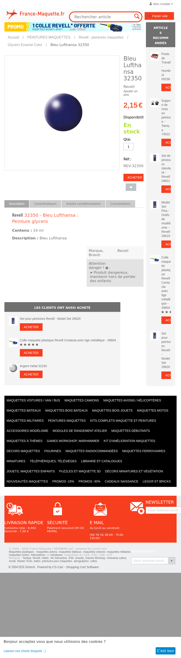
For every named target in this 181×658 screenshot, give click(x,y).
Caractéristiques (45, 203)
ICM (71, 558)
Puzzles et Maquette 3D (80, 471)
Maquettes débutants (130, 431)
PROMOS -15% (63, 481)
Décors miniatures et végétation (134, 471)
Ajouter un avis (130, 92)
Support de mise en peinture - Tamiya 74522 (166, 117)
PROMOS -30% (89, 481)
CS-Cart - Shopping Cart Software (75, 567)
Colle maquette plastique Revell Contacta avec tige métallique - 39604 (68, 340)
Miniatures (16, 461)
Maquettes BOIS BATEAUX (66, 410)
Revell (17, 215)
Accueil (13, 37)
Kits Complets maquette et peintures (123, 420)
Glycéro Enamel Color (25, 45)
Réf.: (127, 159)
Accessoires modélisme (27, 431)
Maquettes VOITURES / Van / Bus (33, 400)
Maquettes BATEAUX (24, 410)
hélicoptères (38, 554)
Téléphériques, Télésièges (53, 461)
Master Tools (24, 561)
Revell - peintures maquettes (101, 37)
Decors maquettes (23, 451)
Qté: (127, 139)
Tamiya (27, 558)
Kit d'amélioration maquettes (129, 441)
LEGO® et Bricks (157, 481)
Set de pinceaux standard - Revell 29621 (166, 168)
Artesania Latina (116, 558)
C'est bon (165, 651)
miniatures (56, 554)
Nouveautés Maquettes (27, 481)
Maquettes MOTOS (152, 410)
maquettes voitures (94, 551)
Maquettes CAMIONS (81, 400)
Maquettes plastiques (21, 551)
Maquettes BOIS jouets (112, 410)
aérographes (81, 561)
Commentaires (120, 203)
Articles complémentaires (83, 203)
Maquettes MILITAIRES (25, 420)
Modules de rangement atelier (80, 431)
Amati (12, 561)
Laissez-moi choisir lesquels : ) (25, 651)
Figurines (52, 451)
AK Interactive (58, 558)
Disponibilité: (135, 117)
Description (16, 203)
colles (93, 561)
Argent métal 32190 (33, 366)
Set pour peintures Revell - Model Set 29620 (50, 318)
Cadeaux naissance (121, 481)
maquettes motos (19, 554)
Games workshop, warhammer (73, 441)
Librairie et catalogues (101, 461)
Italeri (37, 561)
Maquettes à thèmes (24, 441)
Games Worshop (95, 558)
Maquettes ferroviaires (143, 451)
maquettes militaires (119, 551)
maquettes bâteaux (70, 551)
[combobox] (105, 16)
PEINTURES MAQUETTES (49, 37)
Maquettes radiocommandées (91, 451)
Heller (45, 558)
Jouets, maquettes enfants (31, 471)
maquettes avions (46, 551)
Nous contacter (100, 531)
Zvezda (79, 558)
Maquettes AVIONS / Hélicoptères (132, 400)
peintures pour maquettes (57, 561)
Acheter (134, 177)
